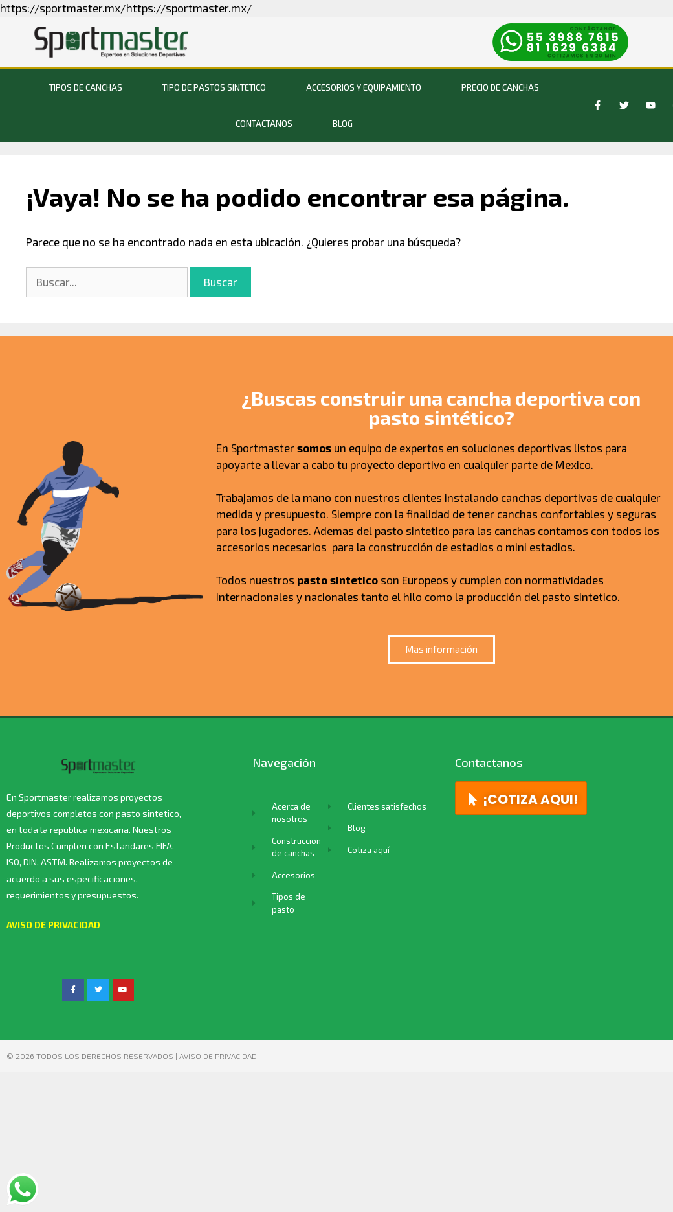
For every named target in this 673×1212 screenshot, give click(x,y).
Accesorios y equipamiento (363, 87)
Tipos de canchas (85, 87)
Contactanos (264, 124)
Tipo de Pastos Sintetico (214, 87)
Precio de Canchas (500, 87)
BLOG (343, 124)
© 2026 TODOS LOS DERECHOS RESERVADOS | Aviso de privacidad (131, 1055)
